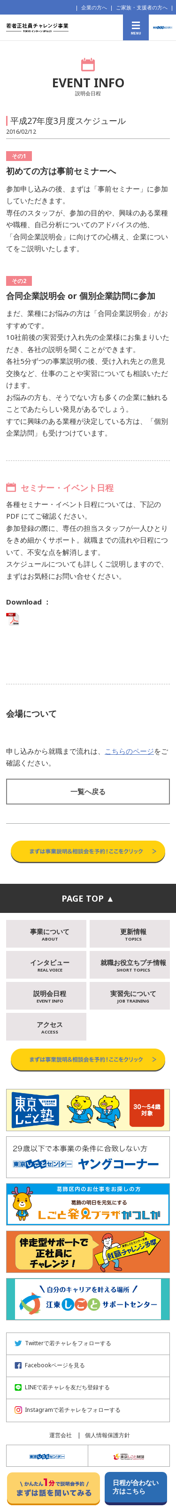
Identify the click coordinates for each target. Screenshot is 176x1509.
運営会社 (60, 1435)
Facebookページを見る (50, 1365)
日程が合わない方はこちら (136, 1487)
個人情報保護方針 (107, 1435)
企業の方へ (94, 7)
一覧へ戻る (88, 791)
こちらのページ (129, 751)
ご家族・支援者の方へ (142, 7)
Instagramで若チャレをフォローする (68, 1410)
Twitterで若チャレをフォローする (63, 1343)
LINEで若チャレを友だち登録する (62, 1387)
